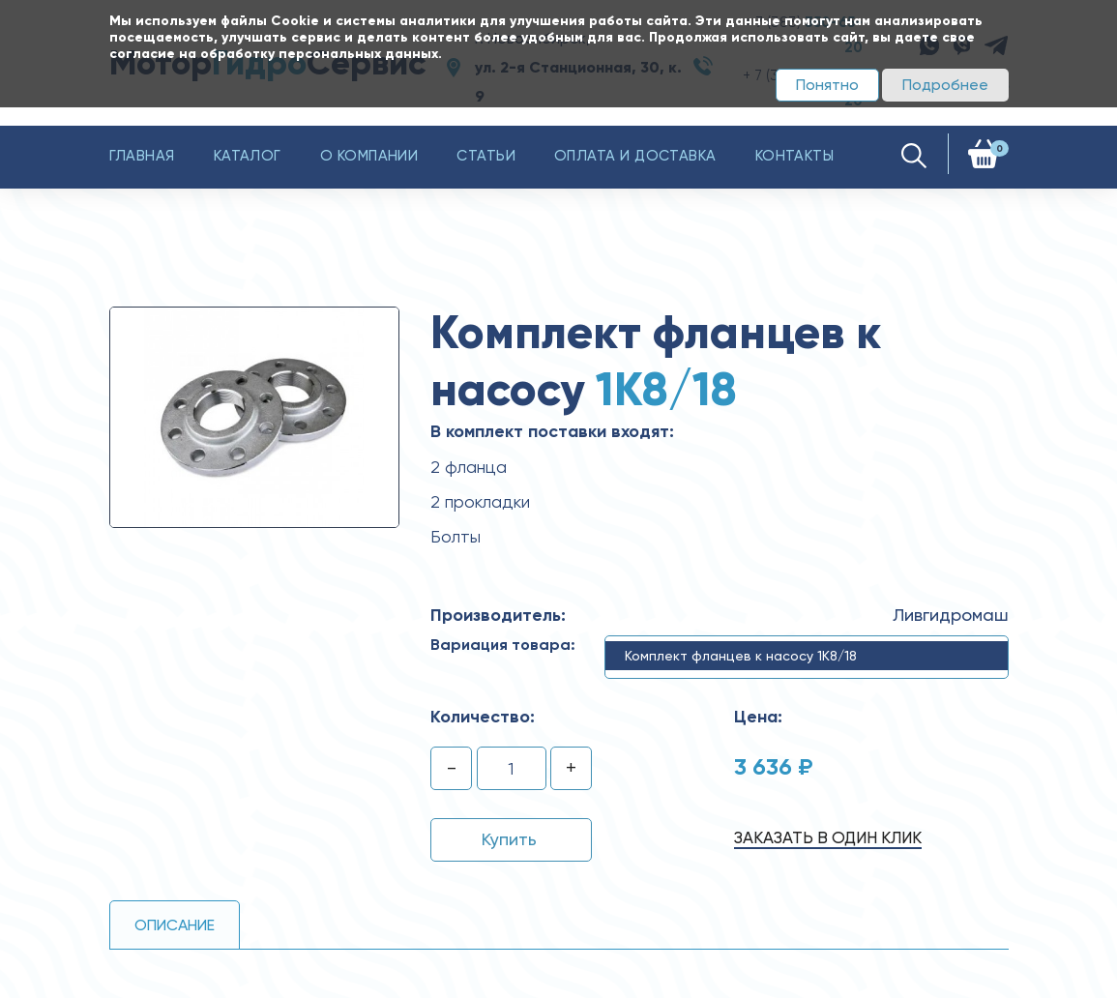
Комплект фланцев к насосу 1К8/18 (741, 655)
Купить (509, 839)
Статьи (485, 155)
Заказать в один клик (828, 837)
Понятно (827, 84)
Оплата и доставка (635, 155)
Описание (174, 925)
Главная (142, 155)
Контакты (795, 155)
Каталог (247, 155)
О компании (369, 155)
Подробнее (945, 84)
